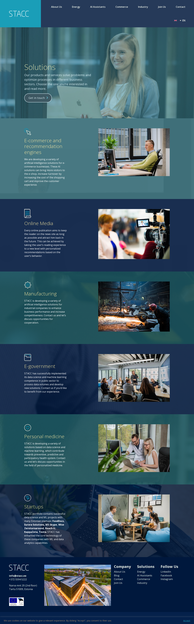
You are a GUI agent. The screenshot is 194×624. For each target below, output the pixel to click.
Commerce (121, 6)
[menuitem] (179, 20)
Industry (143, 6)
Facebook (167, 576)
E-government (39, 366)
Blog (117, 576)
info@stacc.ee (17, 575)
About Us (56, 6)
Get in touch (36, 98)
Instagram (167, 580)
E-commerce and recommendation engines (43, 146)
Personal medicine (44, 436)
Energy (76, 6)
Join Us (162, 6)
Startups (33, 506)
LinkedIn (166, 572)
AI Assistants (97, 6)
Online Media (38, 223)
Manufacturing (40, 293)
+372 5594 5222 (18, 579)
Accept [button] (186, 620)
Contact (180, 6)
